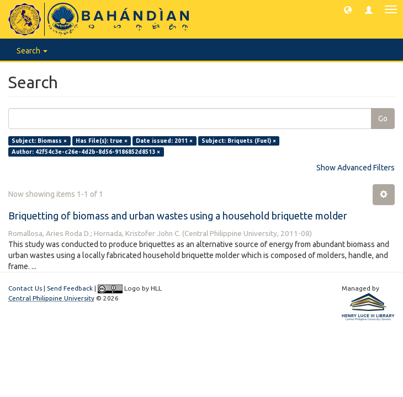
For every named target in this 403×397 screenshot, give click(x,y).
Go (383, 118)
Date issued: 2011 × (164, 140)
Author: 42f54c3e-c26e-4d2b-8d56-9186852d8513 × (86, 151)
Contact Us (25, 288)
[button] (348, 9)
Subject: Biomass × (39, 140)
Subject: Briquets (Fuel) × (239, 140)
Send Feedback (70, 288)
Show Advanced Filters (355, 167)
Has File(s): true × (102, 140)
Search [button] (32, 50)
